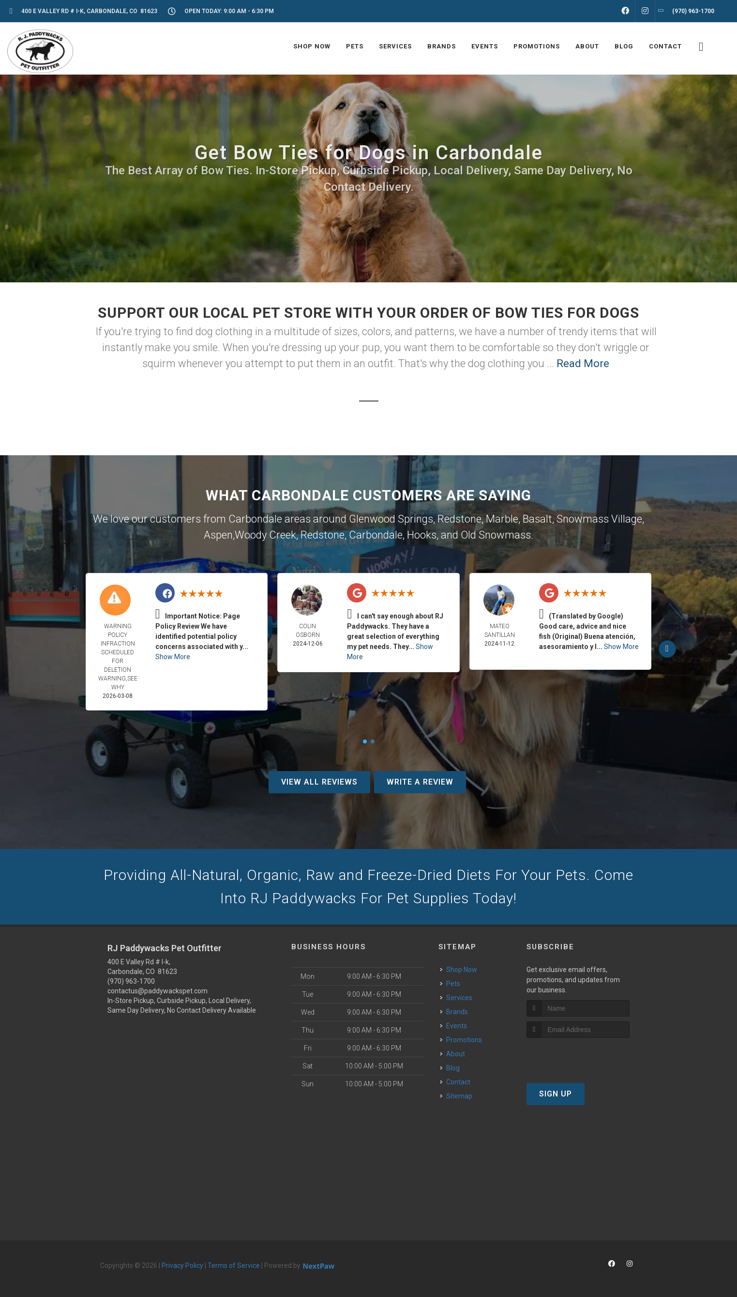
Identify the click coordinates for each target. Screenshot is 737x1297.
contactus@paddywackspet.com (157, 991)
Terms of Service (234, 1265)
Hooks (421, 535)
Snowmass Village (599, 519)
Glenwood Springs (391, 519)
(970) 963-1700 (131, 981)
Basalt (537, 519)
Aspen (218, 535)
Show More (172, 657)
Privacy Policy (182, 1265)
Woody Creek (265, 535)
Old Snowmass (496, 535)
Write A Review (420, 782)
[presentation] (578, 1056)
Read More (583, 363)
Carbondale (376, 535)
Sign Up (555, 1093)
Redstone (459, 519)
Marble (502, 519)
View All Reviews (319, 782)
